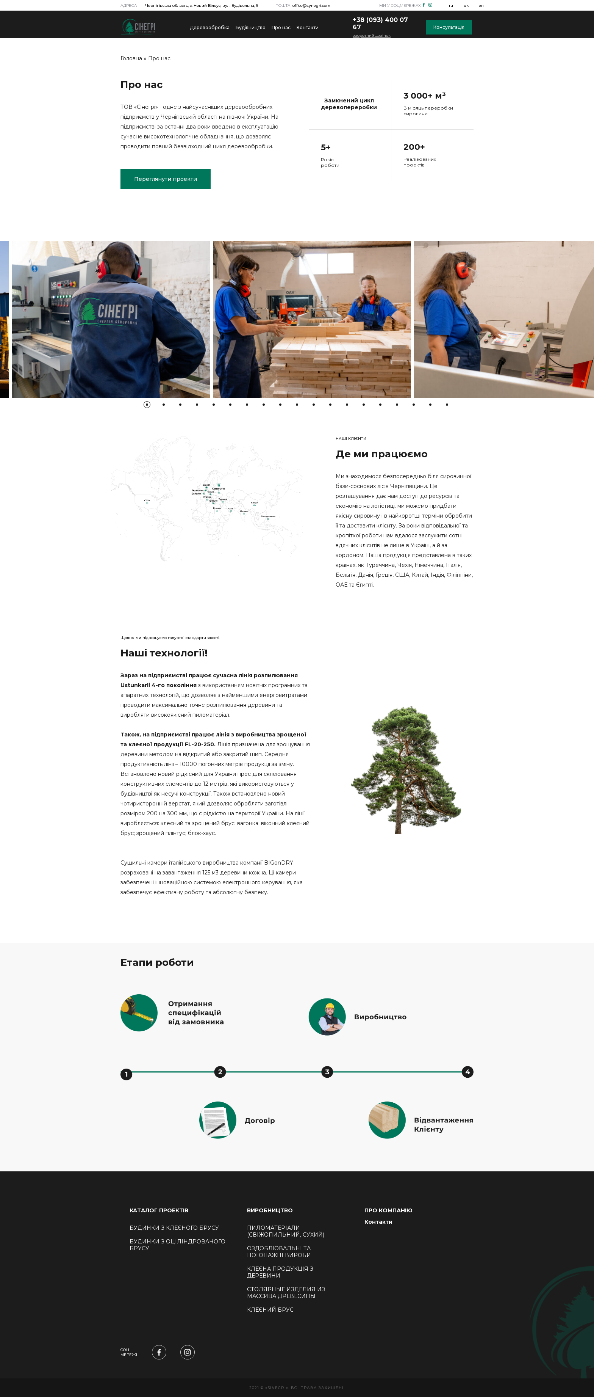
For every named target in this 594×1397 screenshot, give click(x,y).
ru (451, 5)
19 (447, 404)
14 (363, 404)
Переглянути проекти (165, 179)
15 (380, 404)
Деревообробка (210, 27)
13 (347, 404)
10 (297, 404)
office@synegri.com (311, 5)
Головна (131, 58)
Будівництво (251, 27)
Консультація (448, 27)
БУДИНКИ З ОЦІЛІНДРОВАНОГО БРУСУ (177, 1245)
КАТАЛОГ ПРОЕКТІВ (159, 1210)
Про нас (281, 27)
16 (397, 404)
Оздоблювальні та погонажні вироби (279, 1252)
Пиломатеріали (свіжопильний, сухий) (285, 1231)
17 (413, 404)
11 (313, 404)
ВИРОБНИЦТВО (270, 1210)
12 (330, 404)
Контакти (308, 27)
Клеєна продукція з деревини (280, 1272)
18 (430, 404)
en (481, 5)
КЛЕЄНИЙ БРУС (270, 1309)
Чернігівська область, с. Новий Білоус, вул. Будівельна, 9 (201, 5)
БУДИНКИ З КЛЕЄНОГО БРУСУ (174, 1227)
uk (466, 5)
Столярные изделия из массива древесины (286, 1293)
